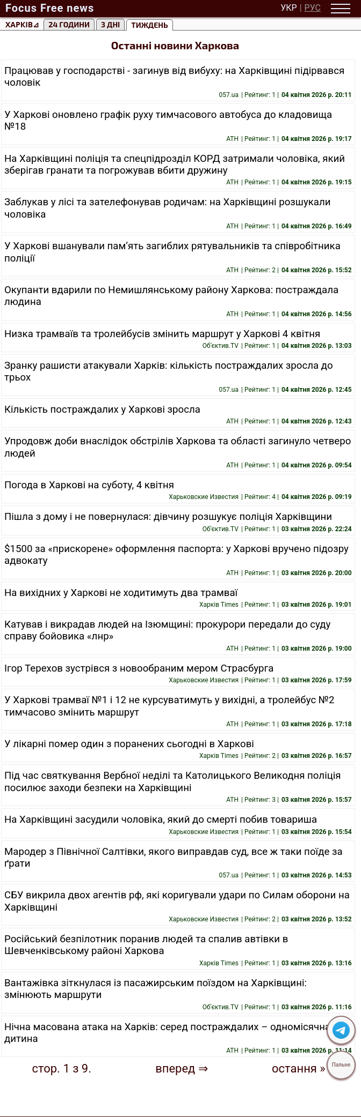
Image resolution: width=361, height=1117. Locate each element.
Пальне (341, 1065)
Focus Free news (49, 8)
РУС (313, 8)
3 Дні (110, 24)
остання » (299, 1069)
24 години (69, 24)
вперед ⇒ (181, 1069)
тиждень (149, 24)
